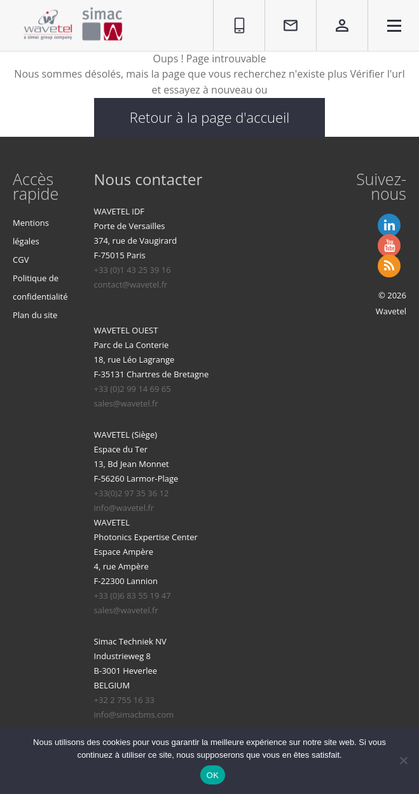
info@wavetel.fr (124, 507)
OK (213, 775)
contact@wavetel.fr (131, 284)
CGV (21, 259)
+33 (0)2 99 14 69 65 (132, 388)
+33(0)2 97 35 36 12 (131, 493)
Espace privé (333, 14)
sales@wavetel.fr (126, 403)
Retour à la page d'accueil (209, 117)
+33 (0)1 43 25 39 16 (132, 269)
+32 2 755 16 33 (124, 700)
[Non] (403, 760)
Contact (283, 7)
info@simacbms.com (134, 714)
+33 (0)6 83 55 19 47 (132, 595)
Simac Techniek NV (130, 641)
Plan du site (35, 315)
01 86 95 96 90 (234, 14)
